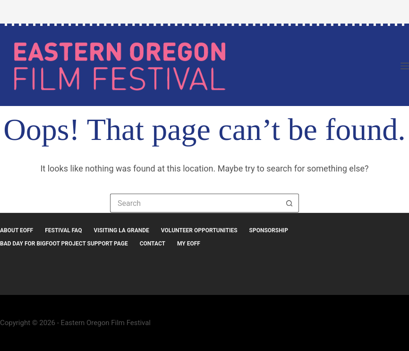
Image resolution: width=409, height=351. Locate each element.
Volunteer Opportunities (199, 230)
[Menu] (404, 66)
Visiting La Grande (121, 230)
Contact (152, 243)
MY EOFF (188, 243)
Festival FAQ (63, 230)
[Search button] (289, 203)
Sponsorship (268, 230)
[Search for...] (195, 203)
